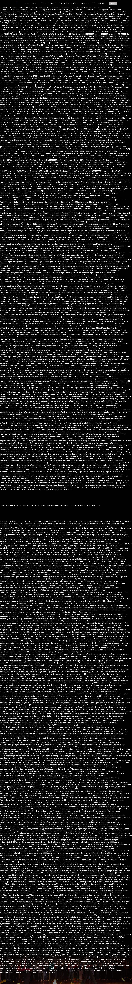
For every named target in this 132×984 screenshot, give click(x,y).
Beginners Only (64, 3)
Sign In (113, 3)
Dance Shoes (85, 3)
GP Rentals (52, 3)
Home (27, 3)
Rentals (75, 3)
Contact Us (101, 3)
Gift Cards (43, 3)
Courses (34, 3)
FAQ (93, 3)
